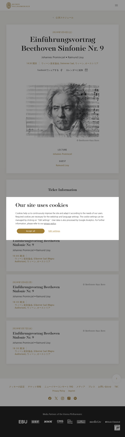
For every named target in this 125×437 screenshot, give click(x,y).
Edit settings (54, 231)
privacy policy (50, 223)
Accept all (30, 231)
